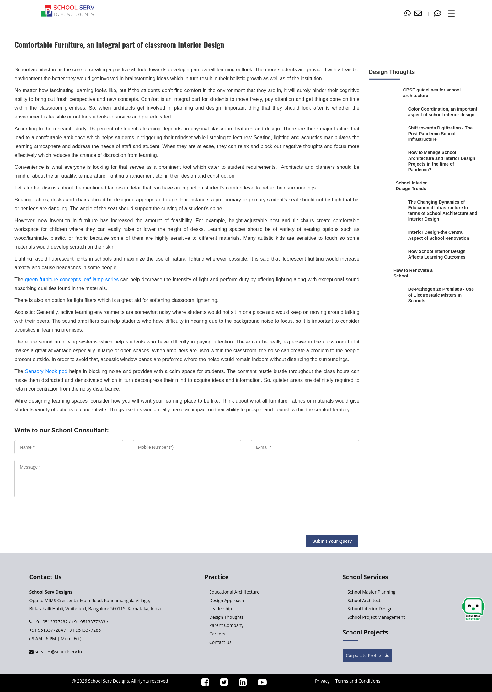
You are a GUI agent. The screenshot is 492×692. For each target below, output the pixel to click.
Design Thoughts (226, 617)
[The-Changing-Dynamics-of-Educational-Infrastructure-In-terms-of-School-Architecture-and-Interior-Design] (443, 210)
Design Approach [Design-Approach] (226, 600)
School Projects (365, 632)
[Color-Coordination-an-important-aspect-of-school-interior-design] (443, 111)
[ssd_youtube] (259, 684)
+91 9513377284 (46, 630)
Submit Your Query (332, 541)
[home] (67, 10)
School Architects (364, 600)
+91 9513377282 (50, 622)
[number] (429, 14)
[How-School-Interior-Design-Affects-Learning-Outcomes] (443, 254)
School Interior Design (370, 609)
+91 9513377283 (88, 622)
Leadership (220, 609)
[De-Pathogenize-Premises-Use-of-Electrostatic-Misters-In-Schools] (443, 295)
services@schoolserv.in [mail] (58, 652)
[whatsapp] (408, 14)
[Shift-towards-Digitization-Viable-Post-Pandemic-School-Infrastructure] (443, 133)
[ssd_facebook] (202, 684)
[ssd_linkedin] (240, 684)
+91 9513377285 (84, 630)
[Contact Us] (438, 14)
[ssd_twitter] (221, 684)
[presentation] (59, 513)
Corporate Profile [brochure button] (367, 655)
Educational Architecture (234, 592)
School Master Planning (371, 592)
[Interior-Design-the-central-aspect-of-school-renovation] (443, 235)
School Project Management (376, 617)
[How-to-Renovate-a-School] (413, 273)
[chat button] (473, 609)
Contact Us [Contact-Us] (220, 642)
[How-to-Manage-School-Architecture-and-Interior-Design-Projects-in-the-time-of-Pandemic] (443, 161)
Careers (217, 634)
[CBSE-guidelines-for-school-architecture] (432, 92)
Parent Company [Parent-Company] (226, 625)
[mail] (419, 14)
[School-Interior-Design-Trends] (418, 185)
